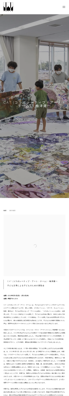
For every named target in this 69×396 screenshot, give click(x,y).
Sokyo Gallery (8, 7)
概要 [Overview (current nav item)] (5, 210)
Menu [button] (63, 7)
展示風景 (12, 210)
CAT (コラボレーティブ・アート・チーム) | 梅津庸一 (34, 104)
